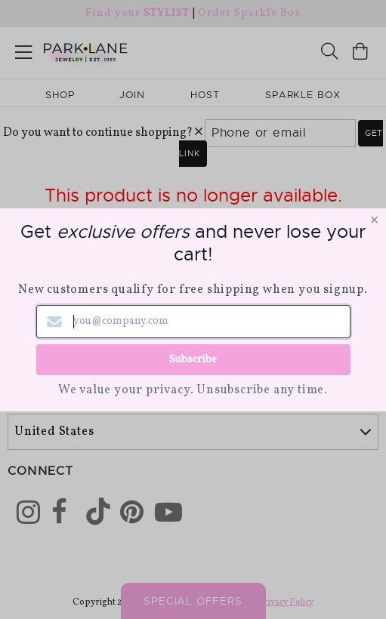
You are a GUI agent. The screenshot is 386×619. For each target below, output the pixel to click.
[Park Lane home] (97, 50)
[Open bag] (360, 53)
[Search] (329, 53)
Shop (60, 94)
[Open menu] (24, 49)
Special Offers (193, 601)
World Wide (52, 385)
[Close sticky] (323, 556)
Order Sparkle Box (249, 13)
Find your (137, 13)
